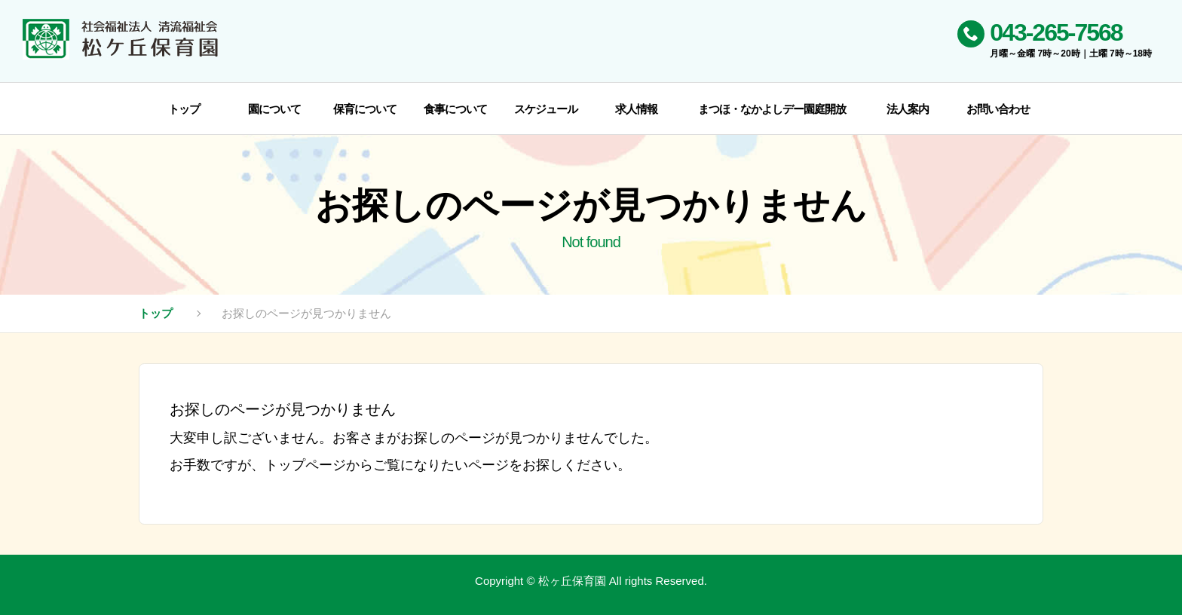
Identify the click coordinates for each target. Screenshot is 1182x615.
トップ (156, 313)
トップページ (305, 465)
